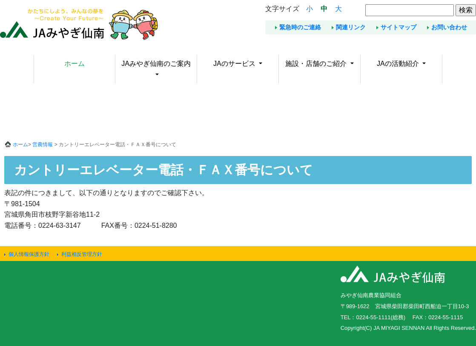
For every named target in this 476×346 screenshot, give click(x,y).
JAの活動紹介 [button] (399, 63)
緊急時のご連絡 (300, 27)
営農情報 (42, 144)
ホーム (74, 63)
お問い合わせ (449, 27)
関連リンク (351, 27)
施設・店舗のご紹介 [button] (316, 63)
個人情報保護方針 (29, 254)
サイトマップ (398, 27)
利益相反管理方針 (81, 254)
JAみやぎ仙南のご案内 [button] (156, 63)
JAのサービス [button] (235, 63)
